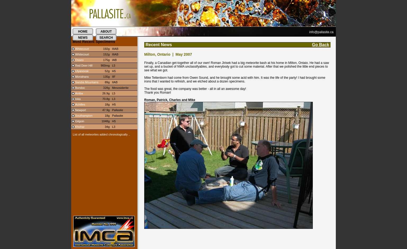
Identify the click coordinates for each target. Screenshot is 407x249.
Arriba (79, 93)
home (83, 31)
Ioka (78, 99)
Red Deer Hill (83, 65)
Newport (80, 110)
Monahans (82, 76)
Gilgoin (79, 121)
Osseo (79, 60)
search (106, 38)
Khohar (79, 126)
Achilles (80, 104)
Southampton (83, 115)
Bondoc (80, 87)
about (106, 31)
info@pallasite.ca (321, 32)
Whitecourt (82, 48)
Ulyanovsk (82, 71)
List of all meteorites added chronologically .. (100, 134)
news (83, 38)
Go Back (320, 44)
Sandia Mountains (86, 82)
